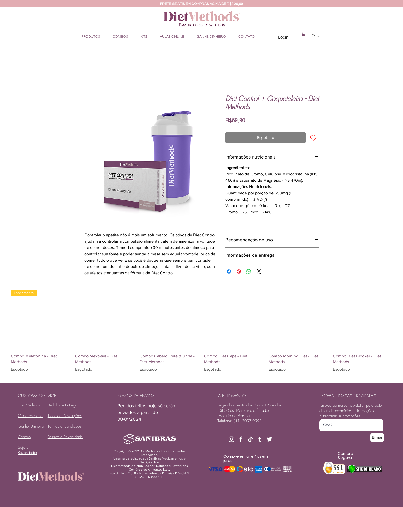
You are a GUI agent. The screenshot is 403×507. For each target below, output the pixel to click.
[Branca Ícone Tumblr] (260, 439)
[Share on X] (259, 271)
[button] (303, 34)
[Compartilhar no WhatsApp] (249, 271)
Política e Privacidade (65, 436)
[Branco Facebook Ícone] (241, 439)
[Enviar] (377, 437)
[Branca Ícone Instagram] (231, 439)
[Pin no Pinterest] (239, 271)
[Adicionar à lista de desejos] (313, 137)
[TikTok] (250, 439)
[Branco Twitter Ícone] (269, 439)
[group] (201, 334)
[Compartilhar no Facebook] (229, 271)
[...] (330, 35)
